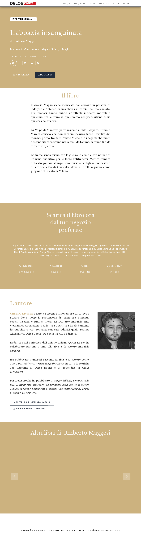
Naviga (66, 3)
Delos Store (26, 262)
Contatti (92, 3)
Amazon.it (56, 262)
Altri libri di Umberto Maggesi (31, 398)
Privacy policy (114, 530)
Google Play (114, 262)
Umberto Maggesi (24, 41)
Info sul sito (104, 3)
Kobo (85, 262)
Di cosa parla (21, 74)
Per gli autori (79, 3)
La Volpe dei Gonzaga (22, 18)
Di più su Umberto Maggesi (29, 404)
